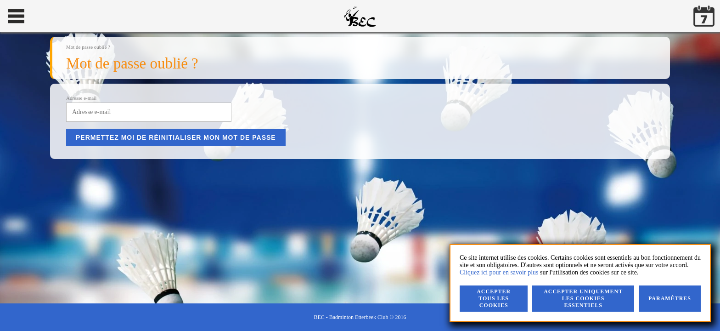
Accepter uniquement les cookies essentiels (583, 298)
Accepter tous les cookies (494, 298)
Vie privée (379, 75)
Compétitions (181, 75)
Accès (264, 75)
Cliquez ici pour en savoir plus (499, 272)
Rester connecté (499, 23)
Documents (304, 75)
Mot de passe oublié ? (554, 23)
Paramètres (669, 298)
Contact (229, 75)
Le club (136, 75)
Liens (343, 75)
